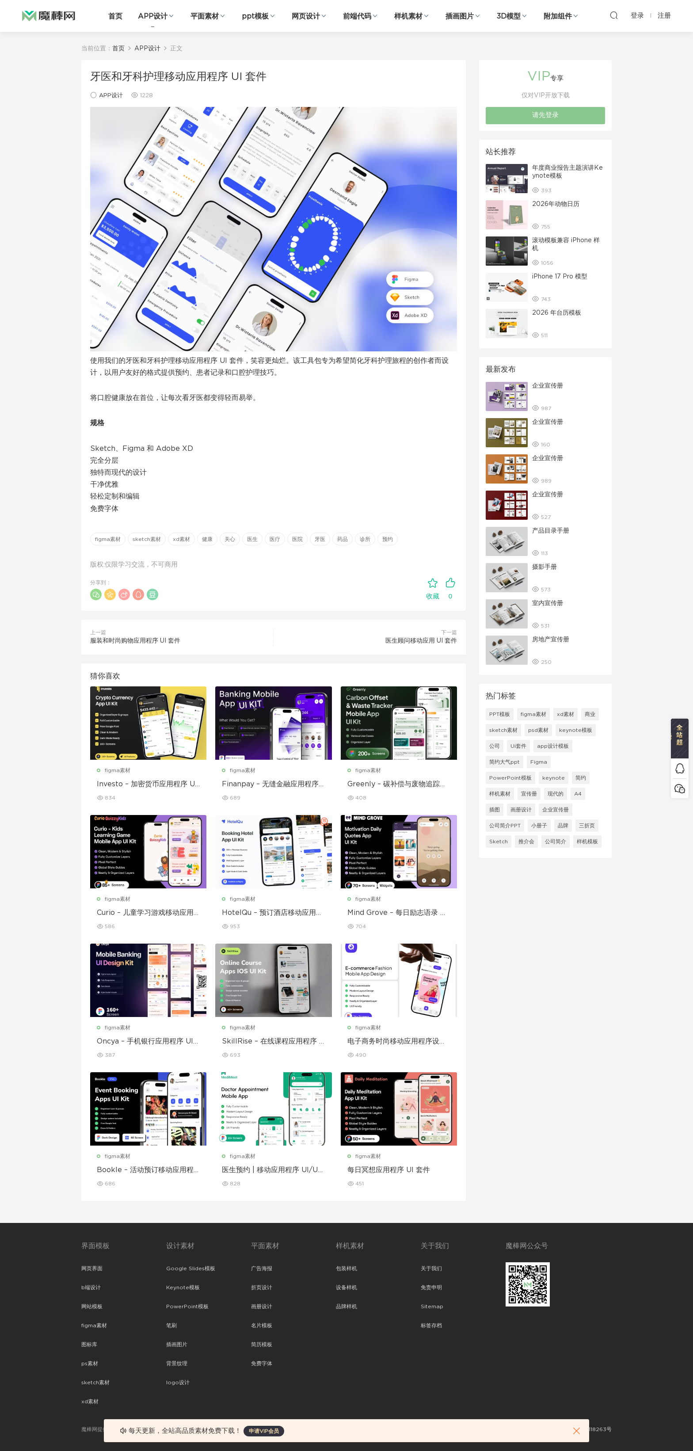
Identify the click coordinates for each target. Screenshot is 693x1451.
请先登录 (545, 115)
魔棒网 (48, 15)
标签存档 (431, 1325)
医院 (297, 539)
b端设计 (91, 1287)
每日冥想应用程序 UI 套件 (388, 1169)
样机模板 (587, 841)
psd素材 (538, 730)
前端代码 (357, 16)
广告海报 (261, 1268)
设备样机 (346, 1287)
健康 (207, 539)
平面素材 (204, 16)
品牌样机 (346, 1306)
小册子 (539, 825)
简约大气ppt (504, 762)
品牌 (563, 825)
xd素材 (181, 539)
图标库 (89, 1344)
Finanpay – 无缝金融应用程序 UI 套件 (270, 784)
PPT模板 (499, 714)
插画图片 (460, 16)
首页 (115, 16)
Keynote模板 (183, 1287)
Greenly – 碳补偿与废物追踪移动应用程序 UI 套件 (397, 784)
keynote (553, 778)
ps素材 (89, 1363)
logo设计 (178, 1382)
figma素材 (108, 539)
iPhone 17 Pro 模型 (559, 277)
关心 (230, 539)
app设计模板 (553, 746)
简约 (580, 778)
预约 (387, 539)
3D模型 (509, 16)
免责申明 (431, 1287)
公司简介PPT (505, 825)
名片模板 (261, 1325)
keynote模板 (575, 730)
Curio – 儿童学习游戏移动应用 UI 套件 (145, 913)
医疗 (275, 539)
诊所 (365, 539)
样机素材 (408, 16)
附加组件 (558, 16)
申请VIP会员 (264, 1431)
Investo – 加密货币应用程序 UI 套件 (147, 784)
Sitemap (432, 1306)
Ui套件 (518, 746)
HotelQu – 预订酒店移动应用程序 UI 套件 (272, 913)
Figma (538, 762)
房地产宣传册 (550, 639)
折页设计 (261, 1287)
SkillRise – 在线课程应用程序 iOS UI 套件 (271, 1042)
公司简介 (555, 841)
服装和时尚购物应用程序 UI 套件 (135, 641)
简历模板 (261, 1344)
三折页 (587, 825)
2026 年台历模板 (556, 313)
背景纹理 (176, 1363)
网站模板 (92, 1306)
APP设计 (153, 16)
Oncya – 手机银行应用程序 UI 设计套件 (145, 1042)
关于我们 (431, 1268)
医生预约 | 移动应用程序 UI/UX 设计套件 (272, 1170)
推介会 (526, 841)
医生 (252, 539)
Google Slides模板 (190, 1268)
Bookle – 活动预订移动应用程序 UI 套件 (145, 1170)
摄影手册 (544, 567)
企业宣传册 (547, 386)
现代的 (556, 793)
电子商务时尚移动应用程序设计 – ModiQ (396, 1042)
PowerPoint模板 (510, 778)
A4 (578, 793)
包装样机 (346, 1268)
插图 (494, 809)
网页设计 (306, 16)
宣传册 (529, 793)
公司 (494, 746)
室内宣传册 (547, 603)
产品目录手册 (550, 531)
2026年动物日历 (555, 204)
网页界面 (92, 1268)
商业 (590, 714)
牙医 (320, 539)
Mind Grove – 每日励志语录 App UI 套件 (396, 913)
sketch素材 (147, 539)
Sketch (498, 841)
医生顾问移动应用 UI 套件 (421, 641)
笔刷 (171, 1325)
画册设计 (521, 809)
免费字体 (261, 1363)
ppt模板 (255, 16)
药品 (342, 539)
